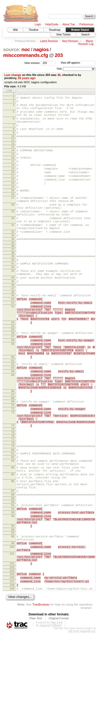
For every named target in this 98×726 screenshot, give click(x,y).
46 (12, 322)
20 (12, 187)
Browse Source (80, 29)
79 (12, 511)
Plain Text (36, 711)
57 (12, 382)
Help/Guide (51, 24)
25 (12, 210)
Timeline (33, 29)
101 (12, 639)
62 (12, 415)
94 (12, 595)
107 (12, 672)
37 (12, 280)
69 (12, 460)
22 (12, 196)
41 (12, 296)
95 (12, 607)
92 (12, 586)
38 (12, 284)
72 (12, 473)
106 (12, 667)
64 (12, 424)
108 (12, 676)
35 (12, 273)
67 (12, 453)
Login (38, 24)
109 (12, 680)
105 (12, 663)
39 (12, 287)
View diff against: (78, 62)
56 (12, 378)
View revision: (32, 62)
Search (85, 34)
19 (12, 183)
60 (12, 407)
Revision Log (86, 44)
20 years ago (27, 78)
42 (12, 300)
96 (12, 611)
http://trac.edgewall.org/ (81, 724)
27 (12, 218)
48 (58, 74)
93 (12, 590)
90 (12, 578)
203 (59, 55)
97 (12, 615)
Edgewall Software (50, 718)
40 (12, 291)
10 (12, 145)
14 (12, 161)
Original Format (58, 711)
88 (12, 570)
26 (12, 214)
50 (12, 338)
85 (12, 545)
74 (12, 494)
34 (12, 269)
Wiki (15, 29)
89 (12, 575)
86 (12, 553)
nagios (41, 49)
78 (12, 507)
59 (12, 391)
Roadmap (54, 29)
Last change (12, 74)
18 (12, 179)
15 (12, 165)
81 (12, 519)
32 (12, 260)
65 (12, 428)
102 (12, 651)
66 (12, 449)
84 (12, 537)
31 (12, 252)
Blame (89, 41)
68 (12, 456)
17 (12, 174)
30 (12, 243)
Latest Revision (49, 41)
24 (12, 205)
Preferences (86, 24)
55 (12, 374)
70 (12, 464)
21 (12, 192)
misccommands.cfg (25, 55)
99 (12, 626)
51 (12, 342)
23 (12, 201)
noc (25, 49)
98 (12, 618)
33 (12, 265)
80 (12, 515)
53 (12, 367)
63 (12, 420)
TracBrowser (41, 697)
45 (12, 318)
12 (12, 153)
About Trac (68, 24)
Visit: (59, 68)
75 (12, 497)
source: (11, 49)
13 (12, 156)
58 (12, 387)
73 (12, 489)
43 (12, 305)
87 (12, 566)
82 (12, 524)
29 (12, 235)
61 (12, 412)
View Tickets (63, 34)
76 (12, 500)
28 (12, 227)
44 (12, 313)
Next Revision (70, 41)
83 (12, 528)
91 (12, 581)
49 (12, 333)
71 (12, 469)
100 (12, 631)
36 (12, 277)
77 (12, 504)
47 (12, 326)
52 (12, 347)
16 (12, 170)
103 (12, 656)
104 (12, 659)
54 (12, 371)
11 (12, 150)
